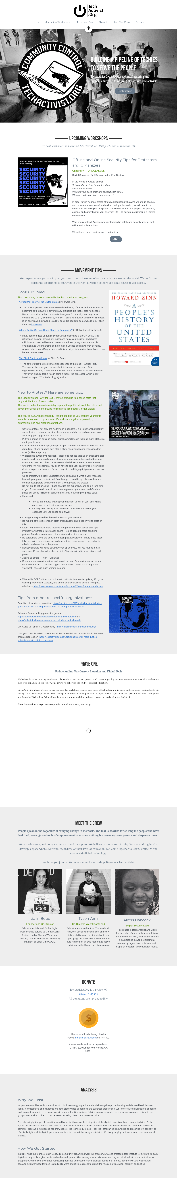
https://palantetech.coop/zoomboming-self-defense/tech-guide (49, 620)
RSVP (115, 239)
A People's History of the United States (39, 302)
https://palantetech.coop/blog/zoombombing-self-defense (47, 616)
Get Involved (124, 91)
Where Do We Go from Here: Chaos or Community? (46, 330)
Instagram (36, 324)
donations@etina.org (86, 1037)
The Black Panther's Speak (33, 358)
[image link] (88, 1018)
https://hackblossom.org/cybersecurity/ (76, 626)
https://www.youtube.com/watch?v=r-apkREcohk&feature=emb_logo (68, 586)
